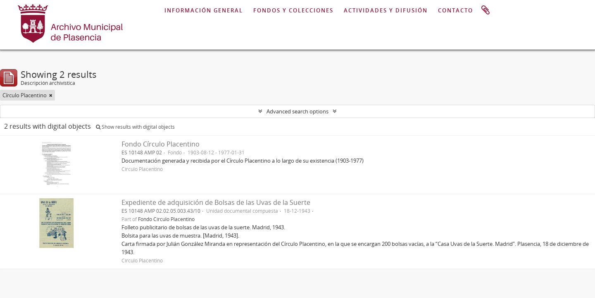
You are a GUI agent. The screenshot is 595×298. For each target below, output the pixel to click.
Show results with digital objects (135, 126)
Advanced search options (297, 111)
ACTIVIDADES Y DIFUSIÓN (386, 10)
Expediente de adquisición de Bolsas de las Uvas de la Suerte (215, 202)
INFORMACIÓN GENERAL (203, 10)
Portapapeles (485, 10)
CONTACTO (455, 10)
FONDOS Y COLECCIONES (293, 10)
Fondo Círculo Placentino (160, 144)
